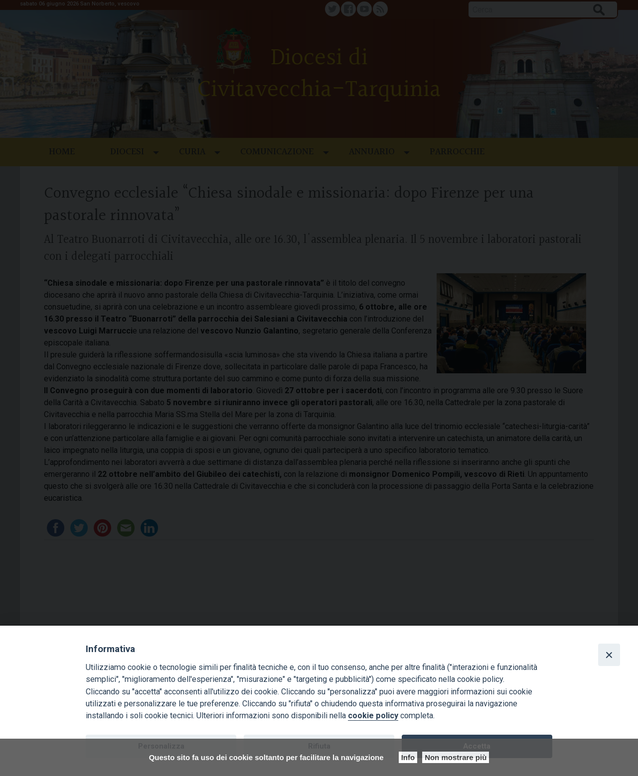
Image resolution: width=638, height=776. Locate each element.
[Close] (609, 654)
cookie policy (373, 715)
